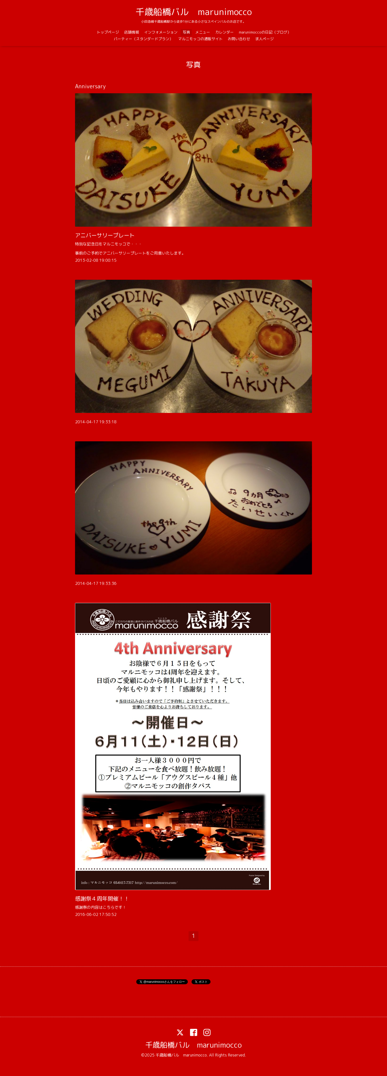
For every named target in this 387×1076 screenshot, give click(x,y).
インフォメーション (160, 32)
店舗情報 (131, 32)
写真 (186, 32)
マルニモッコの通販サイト (200, 38)
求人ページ (264, 38)
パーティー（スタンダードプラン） (143, 38)
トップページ (108, 32)
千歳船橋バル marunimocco (193, 11)
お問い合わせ (239, 38)
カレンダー (224, 32)
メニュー (202, 32)
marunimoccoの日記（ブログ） (265, 32)
